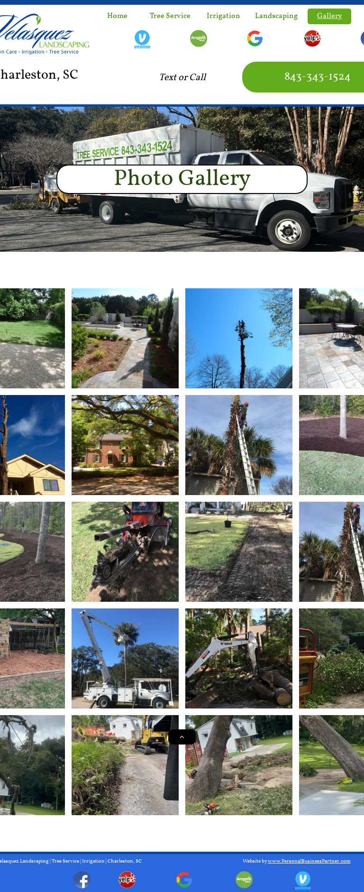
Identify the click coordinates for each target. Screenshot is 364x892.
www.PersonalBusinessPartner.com (309, 861)
